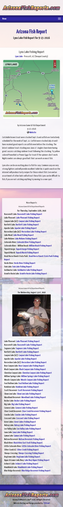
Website (32, 132)
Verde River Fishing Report (24, 263)
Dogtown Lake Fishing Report (28, 457)
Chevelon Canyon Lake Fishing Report (37, 373)
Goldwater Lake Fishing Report (30, 270)
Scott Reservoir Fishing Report (30, 390)
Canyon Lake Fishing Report (30, 221)
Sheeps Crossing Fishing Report (31, 453)
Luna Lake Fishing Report (23, 432)
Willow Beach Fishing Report (40, 246)
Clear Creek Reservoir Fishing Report (36, 411)
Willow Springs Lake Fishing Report (35, 376)
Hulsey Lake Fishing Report (25, 425)
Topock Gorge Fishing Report (27, 249)
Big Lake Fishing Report (21, 404)
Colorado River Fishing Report (29, 242)
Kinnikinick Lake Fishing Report (30, 467)
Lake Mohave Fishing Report (26, 239)
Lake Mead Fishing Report (23, 235)
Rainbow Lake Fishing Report (27, 387)
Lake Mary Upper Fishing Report (37, 460)
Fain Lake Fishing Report (22, 267)
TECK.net (46, 503)
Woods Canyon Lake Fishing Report (35, 380)
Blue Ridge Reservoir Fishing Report (36, 471)
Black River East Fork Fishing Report (28, 443)
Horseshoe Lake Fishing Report (34, 232)
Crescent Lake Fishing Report (28, 418)
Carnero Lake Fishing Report (26, 408)
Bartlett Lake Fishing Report (27, 225)
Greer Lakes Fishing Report (25, 422)
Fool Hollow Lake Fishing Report (31, 383)
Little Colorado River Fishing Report (36, 446)
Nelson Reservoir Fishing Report (32, 439)
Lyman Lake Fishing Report (24, 436)
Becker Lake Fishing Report (25, 401)
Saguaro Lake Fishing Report (27, 348)
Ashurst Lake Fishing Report (27, 464)
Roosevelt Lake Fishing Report (29, 214)
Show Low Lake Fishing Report (29, 394)
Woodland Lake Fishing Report (33, 397)
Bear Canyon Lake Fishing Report (32, 366)
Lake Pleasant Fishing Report (28, 218)
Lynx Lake (19, 56)
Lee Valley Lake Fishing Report (29, 429)
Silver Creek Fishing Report (28, 450)
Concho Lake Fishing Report (26, 415)
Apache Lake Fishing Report (26, 228)
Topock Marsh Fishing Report (27, 253)
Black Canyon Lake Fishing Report (32, 369)
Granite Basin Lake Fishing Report (33, 274)
